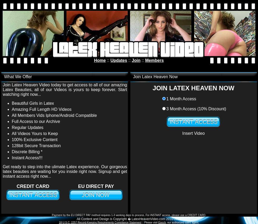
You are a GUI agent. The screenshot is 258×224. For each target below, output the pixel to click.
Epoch (162, 222)
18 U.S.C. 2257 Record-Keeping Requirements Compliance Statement (100, 222)
